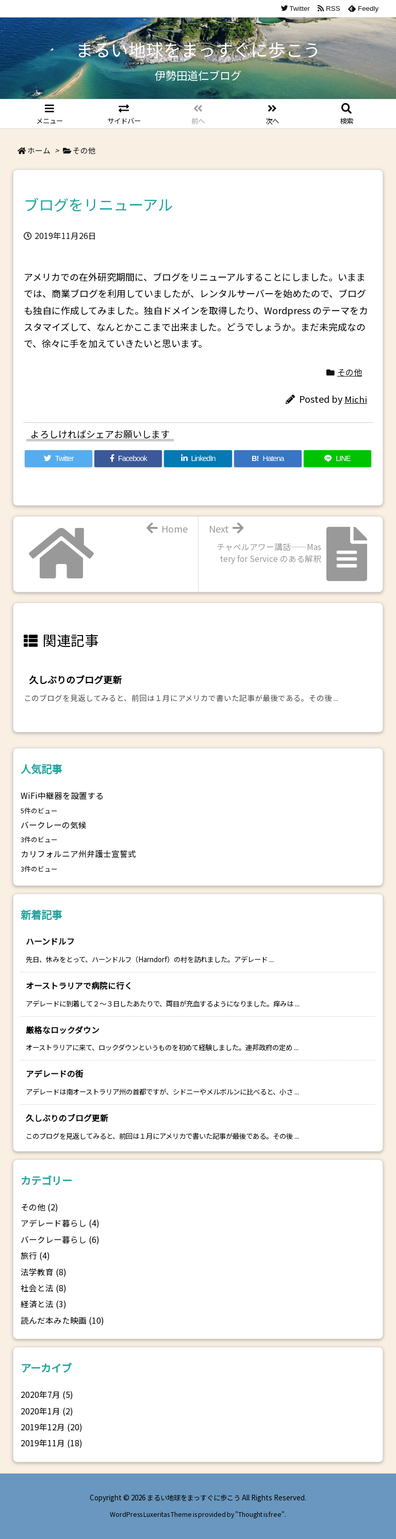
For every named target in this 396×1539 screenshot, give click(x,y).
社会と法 (44, 1288)
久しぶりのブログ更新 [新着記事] (67, 1118)
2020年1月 (47, 1411)
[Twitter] (58, 459)
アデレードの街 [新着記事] (55, 1074)
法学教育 (44, 1272)
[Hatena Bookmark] (268, 459)
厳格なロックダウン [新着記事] (63, 1030)
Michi (355, 399)
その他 (84, 150)
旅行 (35, 1255)
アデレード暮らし (60, 1223)
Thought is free (260, 1514)
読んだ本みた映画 (62, 1320)
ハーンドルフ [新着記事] (50, 941)
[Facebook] (128, 459)
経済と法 (44, 1304)
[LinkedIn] (198, 459)
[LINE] (337, 459)
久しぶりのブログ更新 (75, 679)
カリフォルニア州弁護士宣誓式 (78, 854)
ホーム (39, 150)
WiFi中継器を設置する (62, 795)
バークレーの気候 (54, 825)
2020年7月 (47, 1394)
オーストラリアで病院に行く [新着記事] (79, 985)
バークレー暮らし (60, 1239)
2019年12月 (51, 1427)
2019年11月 (51, 1443)
